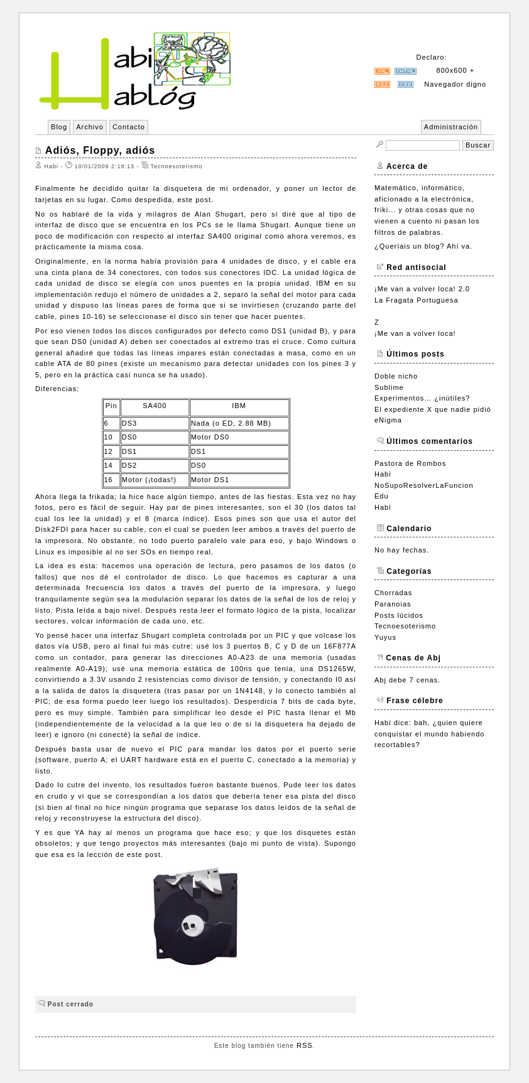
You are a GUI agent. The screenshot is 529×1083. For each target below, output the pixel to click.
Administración (451, 127)
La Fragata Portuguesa (416, 300)
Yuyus (385, 637)
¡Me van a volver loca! (415, 333)
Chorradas (393, 592)
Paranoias (393, 604)
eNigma (388, 420)
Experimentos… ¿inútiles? (422, 398)
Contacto (128, 127)
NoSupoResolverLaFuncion (424, 485)
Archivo (90, 127)
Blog (59, 127)
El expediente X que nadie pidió (432, 409)
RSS (305, 1045)
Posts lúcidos (398, 615)
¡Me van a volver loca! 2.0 (422, 289)
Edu (381, 496)
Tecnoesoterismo (405, 626)
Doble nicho (396, 376)
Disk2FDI (51, 529)
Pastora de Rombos (410, 463)
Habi (382, 474)
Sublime (389, 387)
